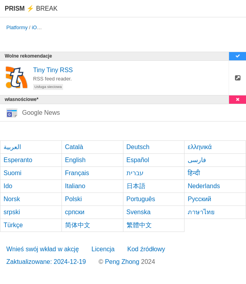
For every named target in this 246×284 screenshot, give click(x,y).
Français (77, 173)
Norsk (12, 199)
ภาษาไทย (201, 212)
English (75, 160)
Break (31, 8)
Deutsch (138, 147)
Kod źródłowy (146, 249)
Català (74, 147)
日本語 (136, 186)
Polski (73, 199)
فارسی (197, 160)
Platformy (17, 27)
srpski (12, 212)
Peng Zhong (123, 261)
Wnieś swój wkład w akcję (42, 249)
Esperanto (18, 160)
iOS (36, 27)
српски (75, 212)
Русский (199, 199)
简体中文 (77, 225)
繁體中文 (139, 225)
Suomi (12, 173)
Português (141, 199)
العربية (12, 147)
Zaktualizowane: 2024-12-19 (46, 261)
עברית (135, 173)
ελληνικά (200, 147)
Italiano (75, 186)
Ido (8, 186)
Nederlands (204, 186)
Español (138, 160)
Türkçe (13, 225)
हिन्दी (194, 173)
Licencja (103, 249)
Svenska (139, 212)
